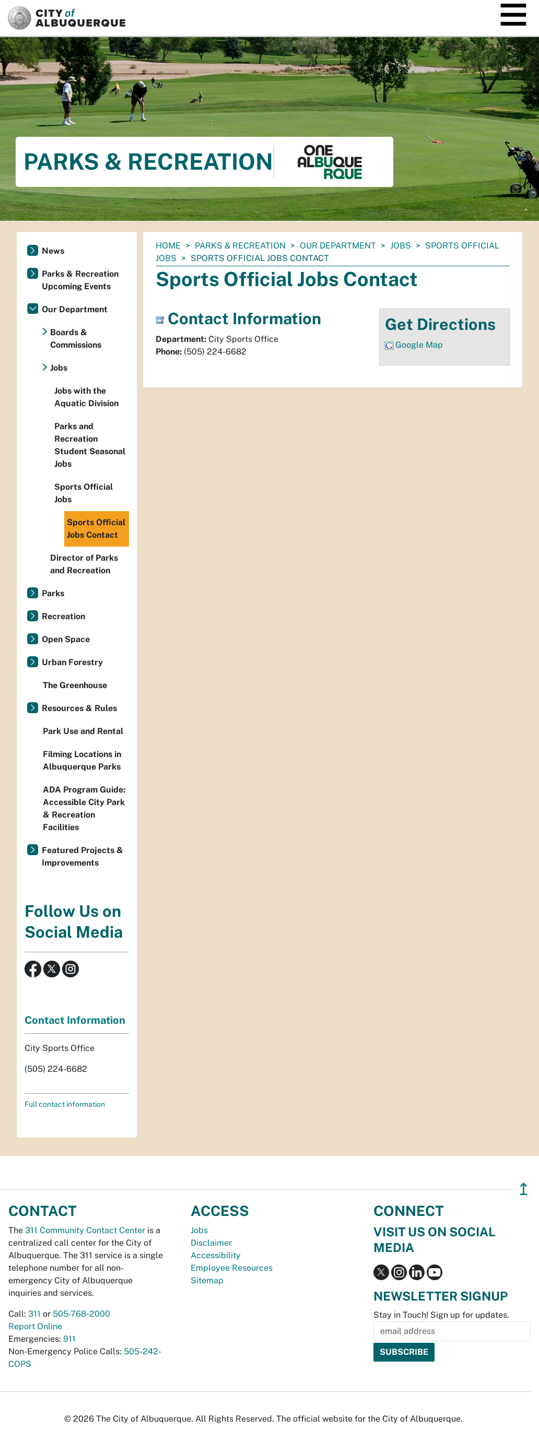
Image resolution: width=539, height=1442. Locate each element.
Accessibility (216, 1255)
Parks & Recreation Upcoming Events (80, 280)
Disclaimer (211, 1243)
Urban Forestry (72, 662)
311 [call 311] (34, 1314)
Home (168, 246)
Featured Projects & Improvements (82, 856)
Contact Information (75, 1020)
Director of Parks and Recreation (84, 564)
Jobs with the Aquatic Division (86, 397)
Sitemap (207, 1280)
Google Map (419, 345)
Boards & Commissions (75, 338)
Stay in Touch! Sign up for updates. (441, 1315)
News (53, 251)
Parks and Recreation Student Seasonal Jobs (89, 445)
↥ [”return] (524, 1189)
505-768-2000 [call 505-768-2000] (81, 1314)
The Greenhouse (75, 685)
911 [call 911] (69, 1339)
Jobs (400, 246)
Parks (53, 593)
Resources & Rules (79, 708)
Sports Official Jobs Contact (96, 528)
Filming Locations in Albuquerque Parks (82, 760)
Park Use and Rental (83, 731)
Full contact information (65, 1104)
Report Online (35, 1326)
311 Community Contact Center (85, 1230)
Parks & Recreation (240, 246)
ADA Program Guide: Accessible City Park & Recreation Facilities (84, 808)
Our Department (338, 246)
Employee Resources (232, 1268)
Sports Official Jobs (83, 493)
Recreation (63, 616)
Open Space (66, 639)
